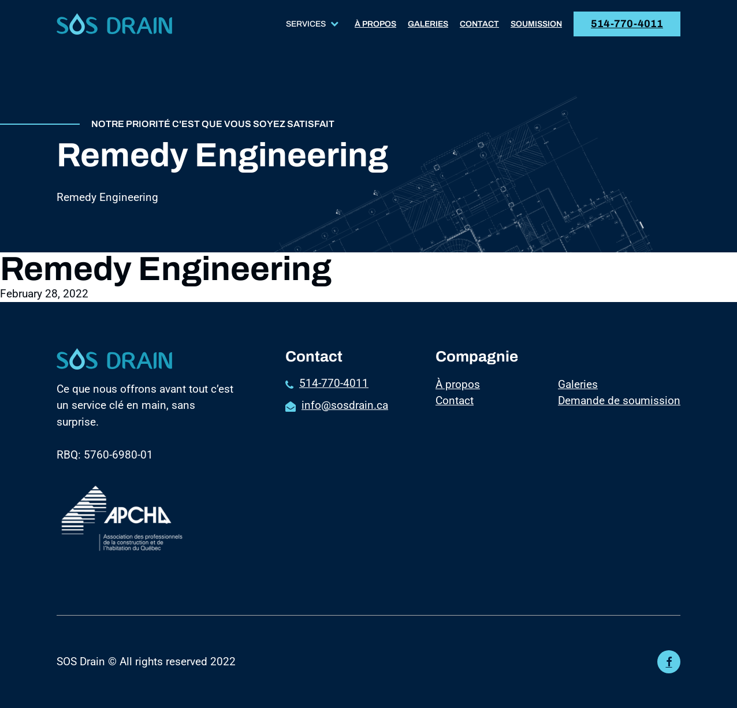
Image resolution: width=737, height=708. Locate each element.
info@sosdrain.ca (345, 405)
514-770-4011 (627, 23)
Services (312, 24)
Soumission (536, 24)
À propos (375, 24)
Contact (479, 24)
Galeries (428, 24)
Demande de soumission (619, 400)
